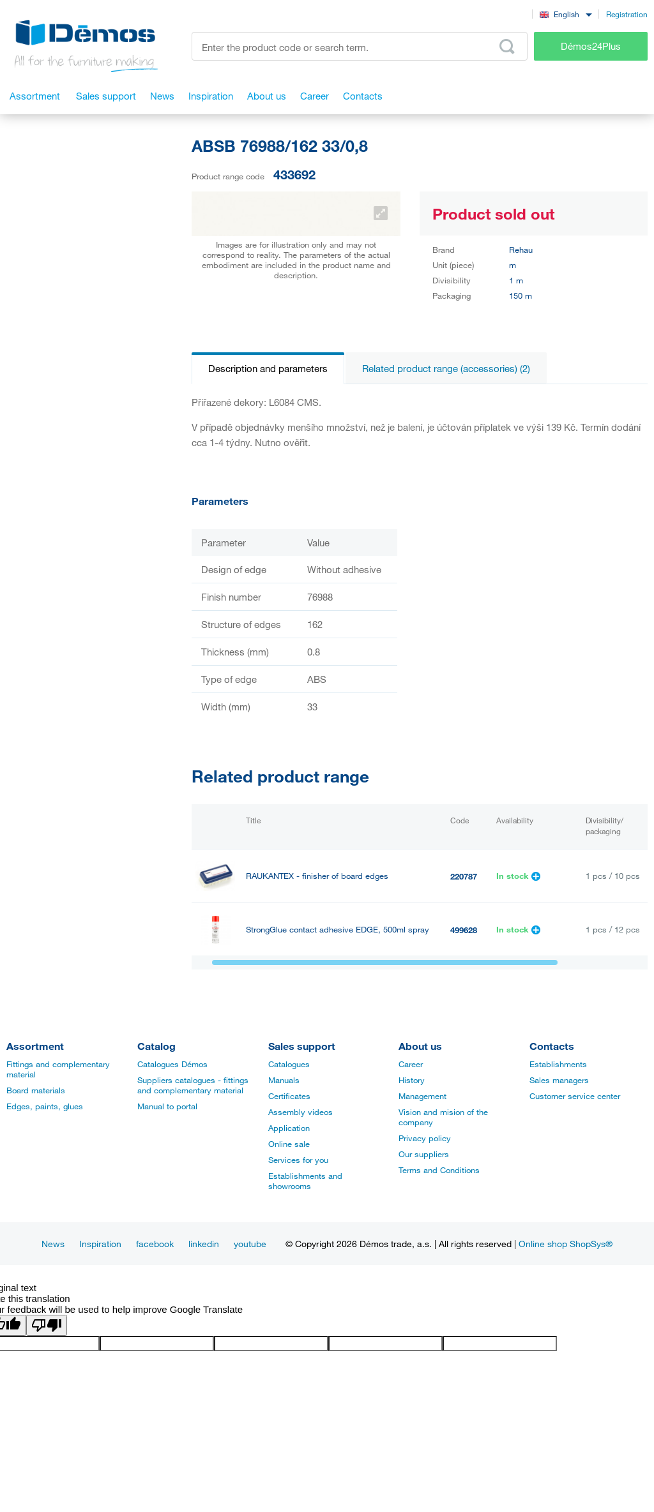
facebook (155, 1243)
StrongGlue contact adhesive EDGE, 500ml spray (337, 929)
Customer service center (574, 1096)
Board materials (35, 1090)
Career (411, 1064)
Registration (627, 14)
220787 (463, 876)
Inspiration (100, 1243)
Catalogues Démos (172, 1064)
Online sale (289, 1144)
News (53, 1243)
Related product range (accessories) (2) (446, 368)
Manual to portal (167, 1106)
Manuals (284, 1080)
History (412, 1080)
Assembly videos (300, 1112)
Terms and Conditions (439, 1170)
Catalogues (289, 1064)
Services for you (298, 1160)
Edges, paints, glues (44, 1106)
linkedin (203, 1243)
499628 (463, 930)
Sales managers (559, 1080)
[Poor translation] (46, 1325)
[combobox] (565, 13)
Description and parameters (268, 368)
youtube (250, 1243)
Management (422, 1096)
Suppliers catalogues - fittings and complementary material (192, 1085)
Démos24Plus (591, 46)
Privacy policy (425, 1138)
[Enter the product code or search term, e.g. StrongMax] (359, 46)
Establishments (558, 1064)
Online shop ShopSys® (565, 1243)
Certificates (289, 1096)
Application (289, 1128)
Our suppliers (424, 1154)
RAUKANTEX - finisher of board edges (317, 876)
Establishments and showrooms (305, 1181)
